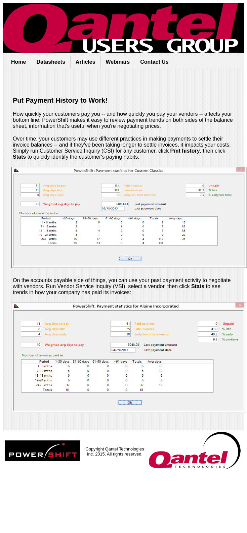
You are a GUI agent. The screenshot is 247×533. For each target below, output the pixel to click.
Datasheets (50, 62)
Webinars (118, 62)
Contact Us (154, 62)
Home (18, 62)
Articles (85, 62)
